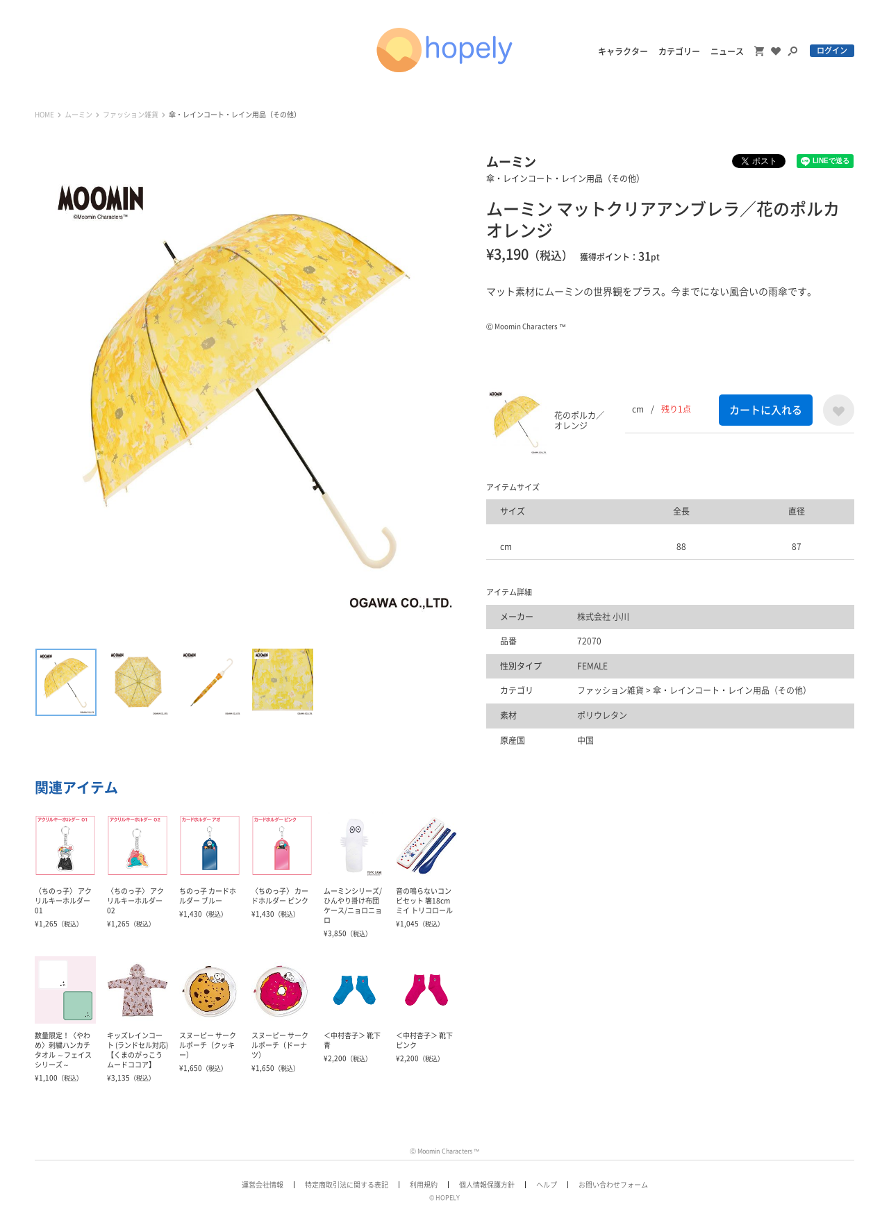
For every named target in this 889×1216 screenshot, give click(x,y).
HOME (44, 114)
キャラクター (623, 51)
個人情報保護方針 (487, 1184)
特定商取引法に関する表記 (346, 1184)
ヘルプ (546, 1184)
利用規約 (424, 1184)
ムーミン (78, 114)
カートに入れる (765, 410)
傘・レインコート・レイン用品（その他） (235, 114)
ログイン (832, 50)
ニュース (727, 51)
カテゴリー (679, 51)
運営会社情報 (262, 1184)
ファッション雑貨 (130, 114)
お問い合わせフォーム (613, 1184)
